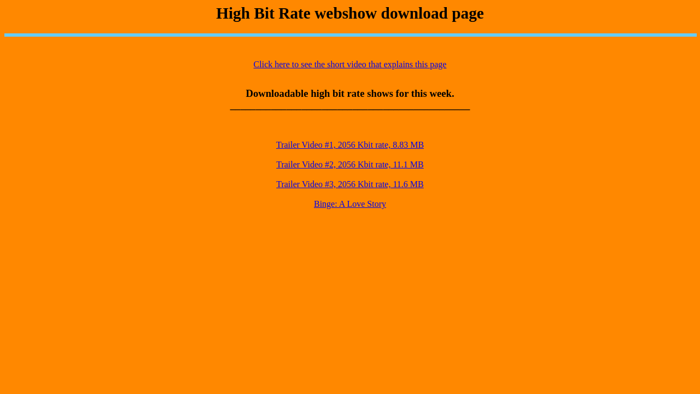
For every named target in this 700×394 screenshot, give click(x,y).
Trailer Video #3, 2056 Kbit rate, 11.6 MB (350, 184)
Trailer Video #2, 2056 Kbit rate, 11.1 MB (350, 164)
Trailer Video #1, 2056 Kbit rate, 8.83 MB (350, 144)
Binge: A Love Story (350, 203)
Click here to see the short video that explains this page (350, 64)
